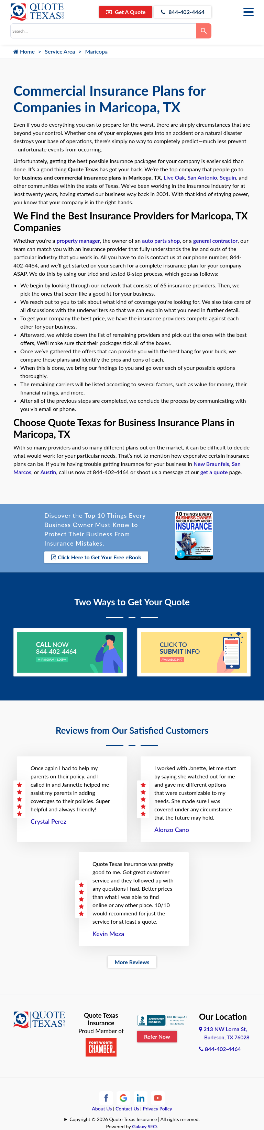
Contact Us (127, 1108)
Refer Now (157, 1036)
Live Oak (174, 177)
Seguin (228, 177)
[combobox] (103, 30)
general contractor (215, 240)
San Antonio (202, 177)
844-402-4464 (183, 12)
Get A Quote (125, 12)
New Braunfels (211, 463)
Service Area (60, 51)
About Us (102, 1108)
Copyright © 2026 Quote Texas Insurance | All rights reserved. (134, 1119)
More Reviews (131, 962)
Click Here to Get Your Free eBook (96, 557)
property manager (78, 240)
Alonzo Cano (171, 829)
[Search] (203, 30)
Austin (48, 472)
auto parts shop (161, 240)
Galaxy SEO (144, 1126)
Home (24, 51)
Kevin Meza (108, 933)
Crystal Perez (48, 821)
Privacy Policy (157, 1108)
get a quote (214, 472)
